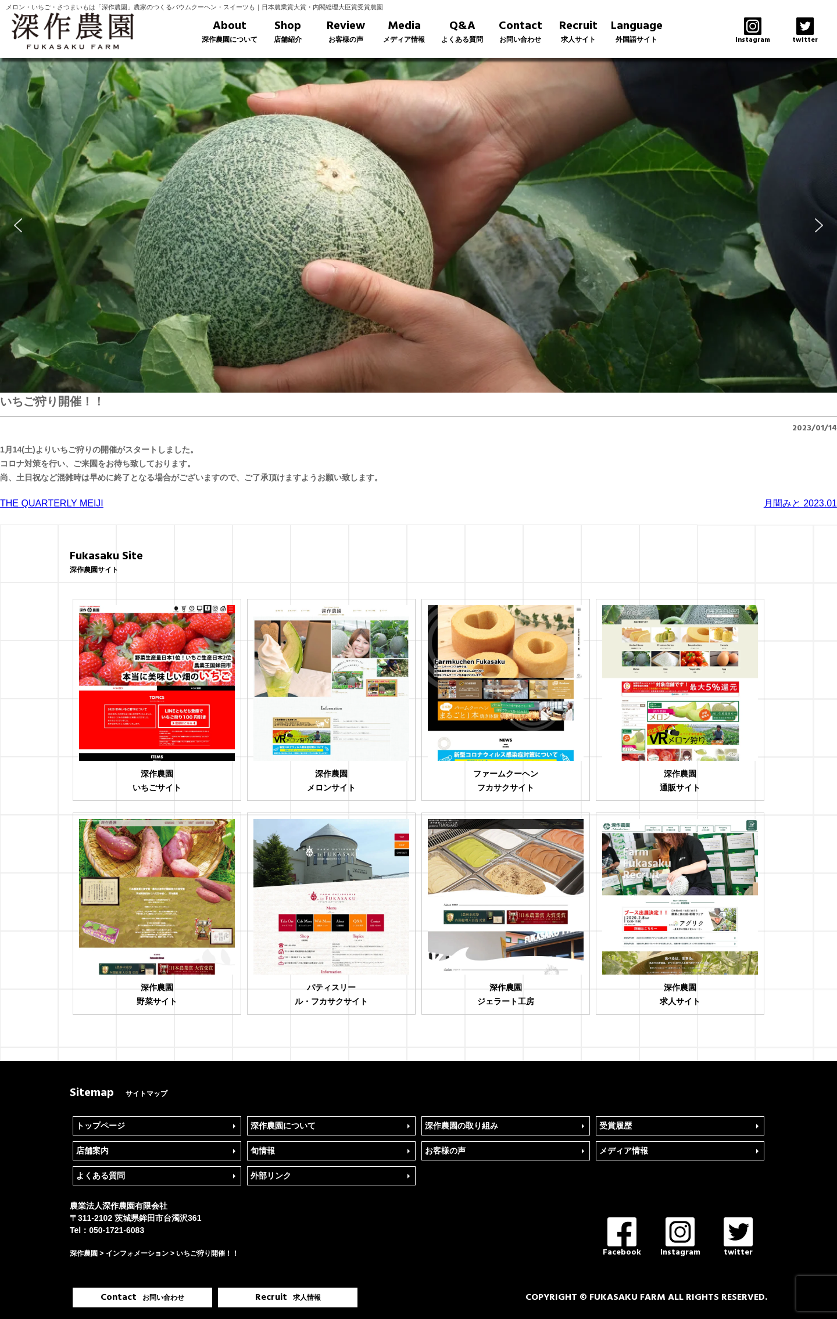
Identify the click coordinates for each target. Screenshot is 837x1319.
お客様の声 (445, 1150)
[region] (418, 225)
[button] (18, 225)
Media (404, 31)
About (230, 31)
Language (636, 31)
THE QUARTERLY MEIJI (51, 503)
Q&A (462, 31)
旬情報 (263, 1150)
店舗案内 (92, 1150)
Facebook (622, 1238)
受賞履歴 (615, 1125)
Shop (288, 31)
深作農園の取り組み (461, 1125)
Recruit (578, 31)
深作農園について (283, 1125)
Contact (520, 31)
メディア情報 (623, 1150)
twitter (738, 1238)
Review (346, 31)
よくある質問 (100, 1175)
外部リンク (271, 1175)
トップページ (100, 1125)
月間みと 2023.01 (800, 503)
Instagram (680, 1238)
